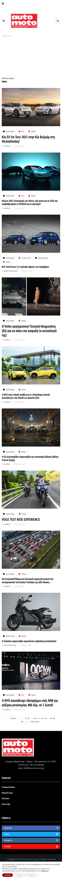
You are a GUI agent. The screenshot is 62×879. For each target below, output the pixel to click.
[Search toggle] (57, 20)
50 (54, 718)
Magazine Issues (7, 793)
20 (29, 718)
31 (37, 718)
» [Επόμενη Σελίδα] (27, 721)
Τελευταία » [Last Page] (35, 721)
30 (34, 718)
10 (26, 718)
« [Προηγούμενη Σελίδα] (20, 718)
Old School (5, 798)
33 (43, 718)
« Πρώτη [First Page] (12, 718)
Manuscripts (6, 804)
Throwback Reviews (8, 787)
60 (22, 721)
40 (51, 718)
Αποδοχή (8, 875)
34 (45, 718)
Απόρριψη (19, 875)
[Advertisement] (31, 57)
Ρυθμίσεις (45, 871)
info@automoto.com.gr (34, 768)
